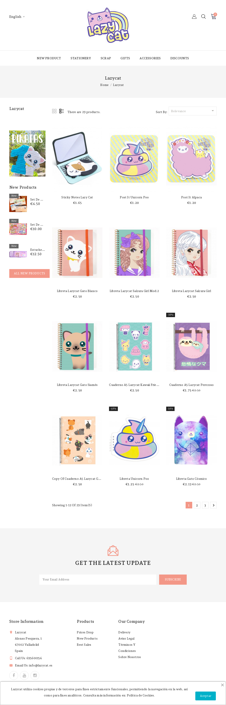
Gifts (125, 58)
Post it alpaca (191, 197)
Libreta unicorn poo (134, 478)
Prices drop (85, 632)
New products (87, 638)
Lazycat (16, 108)
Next (213, 505)
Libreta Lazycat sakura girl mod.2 (134, 291)
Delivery (124, 632)
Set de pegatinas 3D (44, 224)
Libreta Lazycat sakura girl (191, 291)
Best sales (84, 644)
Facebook (13, 675)
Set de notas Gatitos (45, 199)
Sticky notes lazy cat (77, 197)
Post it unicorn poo (134, 197)
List (61, 111)
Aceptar (205, 696)
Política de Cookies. (141, 695)
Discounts (179, 58)
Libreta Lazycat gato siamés (77, 385)
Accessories (150, 58)
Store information (26, 621)
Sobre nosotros (129, 657)
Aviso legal (126, 638)
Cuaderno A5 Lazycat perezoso (191, 385)
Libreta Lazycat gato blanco (77, 291)
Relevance (193, 110)
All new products (29, 273)
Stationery (81, 58)
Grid (54, 111)
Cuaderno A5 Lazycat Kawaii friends (135, 385)
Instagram (35, 675)
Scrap (106, 58)
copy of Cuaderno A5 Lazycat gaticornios (82, 478)
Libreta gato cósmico (191, 478)
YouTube (24, 675)
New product (49, 58)
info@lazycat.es (40, 665)
